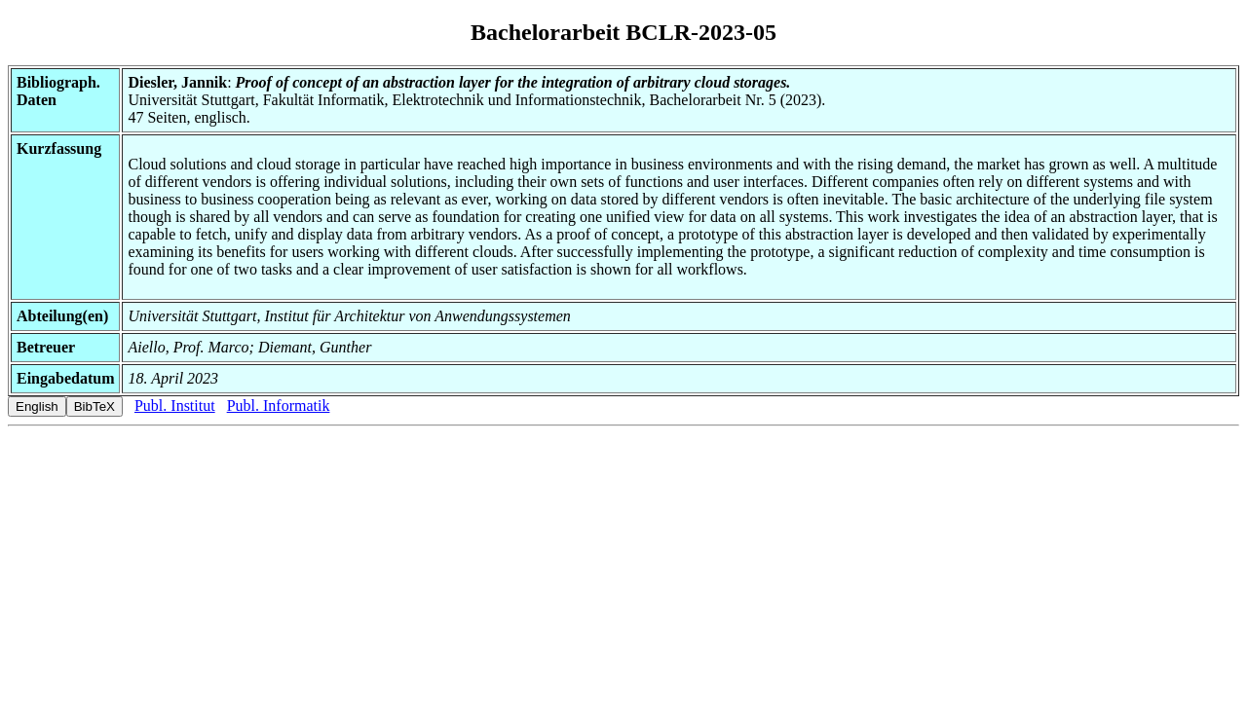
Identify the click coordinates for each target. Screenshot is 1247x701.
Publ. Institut (174, 405)
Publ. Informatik (278, 405)
